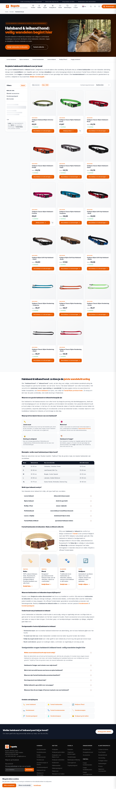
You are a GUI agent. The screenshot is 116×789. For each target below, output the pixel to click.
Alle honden (10, 99)
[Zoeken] (91, 6)
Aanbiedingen (102, 763)
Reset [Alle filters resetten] (23, 85)
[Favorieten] (99, 6)
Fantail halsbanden (38, 59)
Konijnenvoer (87, 749)
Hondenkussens (41, 752)
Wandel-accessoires (13, 93)
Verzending (101, 758)
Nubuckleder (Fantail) (84, 428)
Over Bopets (102, 752)
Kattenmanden (56, 765)
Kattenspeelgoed (57, 768)
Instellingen (37, 785)
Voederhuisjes (72, 757)
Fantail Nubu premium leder (73, 390)
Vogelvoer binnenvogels (71, 753)
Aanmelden (29, 769)
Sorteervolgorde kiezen (87, 85)
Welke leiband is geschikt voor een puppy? (39, 685)
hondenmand (83, 603)
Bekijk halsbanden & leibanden (17, 47)
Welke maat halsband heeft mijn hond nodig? (39, 652)
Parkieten (70, 749)
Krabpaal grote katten (58, 752)
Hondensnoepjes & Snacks (42, 763)
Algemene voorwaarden (102, 770)
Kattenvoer (55, 771)
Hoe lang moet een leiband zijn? (35, 680)
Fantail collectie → (39, 47)
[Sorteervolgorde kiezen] (102, 85)
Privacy (100, 766)
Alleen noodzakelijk (25, 785)
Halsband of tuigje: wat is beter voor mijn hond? (40, 665)
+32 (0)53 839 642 (10, 756)
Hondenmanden (41, 749)
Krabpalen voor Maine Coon (56, 756)
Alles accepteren (9, 785)
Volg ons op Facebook (12, 760)
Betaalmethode (102, 755)
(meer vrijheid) (45, 506)
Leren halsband (11, 59)
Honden (12, 11)
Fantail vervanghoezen (87, 773)
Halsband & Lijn (41, 770)
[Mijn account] (95, 6)
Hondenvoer (40, 760)
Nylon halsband (24, 59)
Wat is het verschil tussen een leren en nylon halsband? (43, 670)
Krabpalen (55, 749)
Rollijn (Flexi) (63, 59)
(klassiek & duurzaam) (47, 496)
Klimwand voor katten (58, 774)
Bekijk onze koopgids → (38, 77)
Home (6, 11)
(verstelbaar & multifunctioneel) (48, 511)
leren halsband (42, 390)
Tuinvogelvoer (72, 762)
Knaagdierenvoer (88, 752)
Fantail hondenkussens (87, 768)
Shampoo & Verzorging (40, 774)
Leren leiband (51, 59)
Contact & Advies (103, 749)
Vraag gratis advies (104, 731)
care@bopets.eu (21, 756)
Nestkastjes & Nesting (74, 760)
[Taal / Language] (84, 6)
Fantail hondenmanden (41, 756)
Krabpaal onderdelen (58, 760)
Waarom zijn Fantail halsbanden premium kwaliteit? (42, 675)
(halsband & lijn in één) (47, 516)
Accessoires (86, 755)
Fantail (75, 533)
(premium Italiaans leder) (48, 521)
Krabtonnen (55, 762)
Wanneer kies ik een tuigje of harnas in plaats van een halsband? (46, 690)
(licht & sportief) (46, 501)
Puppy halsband (75, 59)
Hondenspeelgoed (12, 96)
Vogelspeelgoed (72, 765)
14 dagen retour (102, 760)
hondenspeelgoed (28, 606)
